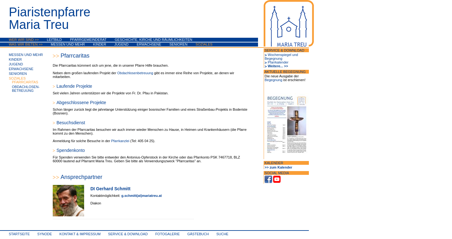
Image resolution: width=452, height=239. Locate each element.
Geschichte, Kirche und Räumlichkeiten (153, 40)
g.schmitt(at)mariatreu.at (141, 195)
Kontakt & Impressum (79, 234)
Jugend (121, 44)
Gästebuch (198, 234)
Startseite (19, 234)
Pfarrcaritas (25, 82)
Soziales (204, 44)
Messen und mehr (68, 44)
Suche (222, 234)
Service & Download (128, 234)
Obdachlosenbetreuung (135, 73)
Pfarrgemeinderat (88, 40)
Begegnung (273, 58)
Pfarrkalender (278, 62)
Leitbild (54, 40)
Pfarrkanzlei (120, 141)
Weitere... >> (278, 66)
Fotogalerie (167, 234)
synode (44, 234)
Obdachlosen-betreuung (26, 88)
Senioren (178, 44)
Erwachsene (149, 44)
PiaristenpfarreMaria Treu (49, 18)
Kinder (99, 44)
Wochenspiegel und (283, 55)
